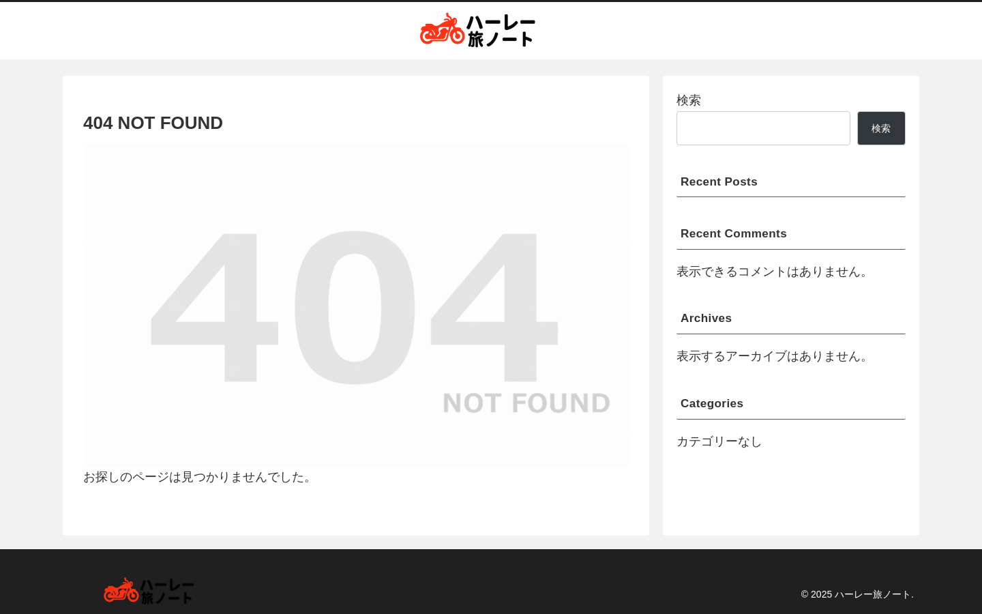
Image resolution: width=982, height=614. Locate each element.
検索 (688, 100)
